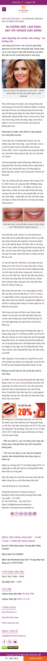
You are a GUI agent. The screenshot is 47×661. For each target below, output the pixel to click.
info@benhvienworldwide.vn (14, 636)
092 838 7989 (28, 594)
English (30, 2)
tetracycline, (35, 116)
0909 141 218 (23, 599)
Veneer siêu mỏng (22, 45)
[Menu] (4, 9)
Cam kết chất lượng (10, 617)
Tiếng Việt (18, 2)
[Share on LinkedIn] (35, 514)
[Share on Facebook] (17, 514)
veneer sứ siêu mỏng (16, 383)
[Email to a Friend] (26, 514)
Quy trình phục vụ (9, 612)
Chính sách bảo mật (10, 623)
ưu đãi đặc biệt (8, 425)
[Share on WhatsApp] (12, 514)
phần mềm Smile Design (17, 266)
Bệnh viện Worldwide (11, 19)
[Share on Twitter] (21, 514)
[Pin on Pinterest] (30, 514)
